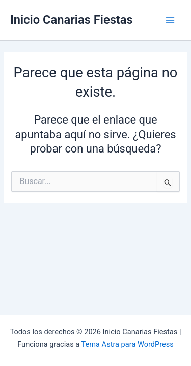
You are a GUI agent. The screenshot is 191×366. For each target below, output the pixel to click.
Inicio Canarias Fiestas (71, 20)
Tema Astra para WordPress (127, 344)
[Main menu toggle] (170, 20)
